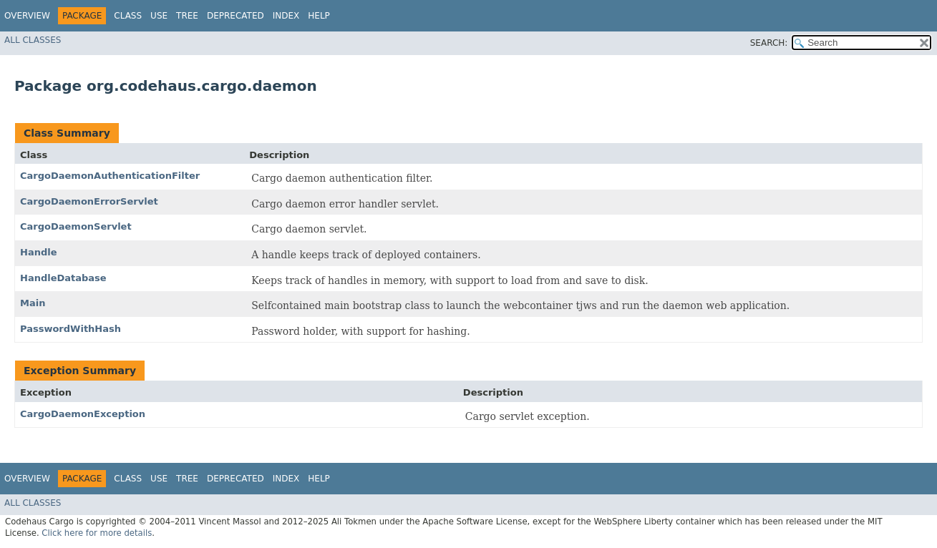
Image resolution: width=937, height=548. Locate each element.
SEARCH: (769, 43)
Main (32, 303)
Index (286, 16)
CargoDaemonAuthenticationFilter (110, 175)
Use (159, 16)
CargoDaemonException (82, 413)
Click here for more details (97, 533)
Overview (27, 16)
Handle (38, 252)
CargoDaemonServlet (76, 226)
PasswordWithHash (70, 328)
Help (319, 16)
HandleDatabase (63, 278)
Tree (187, 16)
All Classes (32, 40)
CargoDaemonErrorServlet (89, 201)
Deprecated (235, 16)
